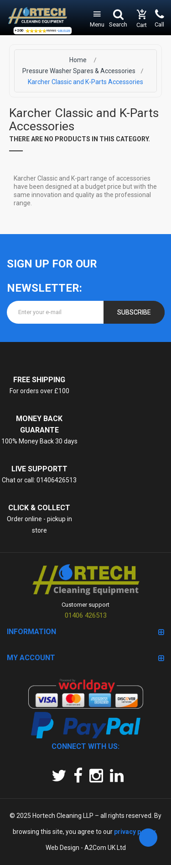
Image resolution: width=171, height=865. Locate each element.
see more (64, 30)
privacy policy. (135, 831)
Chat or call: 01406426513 (39, 480)
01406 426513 (86, 615)
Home (78, 60)
